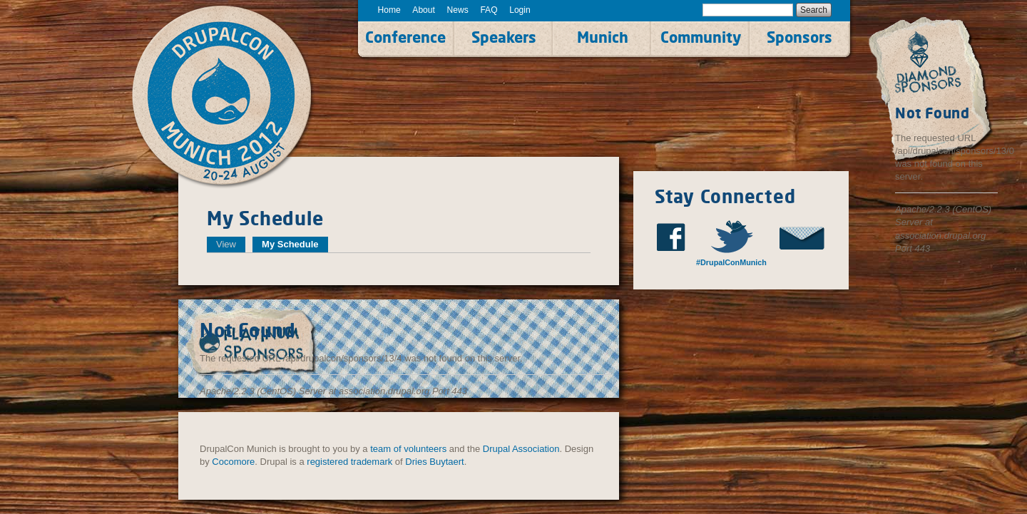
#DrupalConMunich (731, 262)
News (458, 10)
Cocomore (233, 461)
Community (700, 37)
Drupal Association (521, 448)
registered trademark (349, 461)
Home (389, 10)
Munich (602, 37)
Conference (405, 37)
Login (520, 10)
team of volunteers (408, 448)
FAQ (488, 10)
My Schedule (294, 244)
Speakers (503, 37)
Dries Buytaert (434, 461)
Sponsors (799, 37)
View (226, 244)
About (423, 10)
